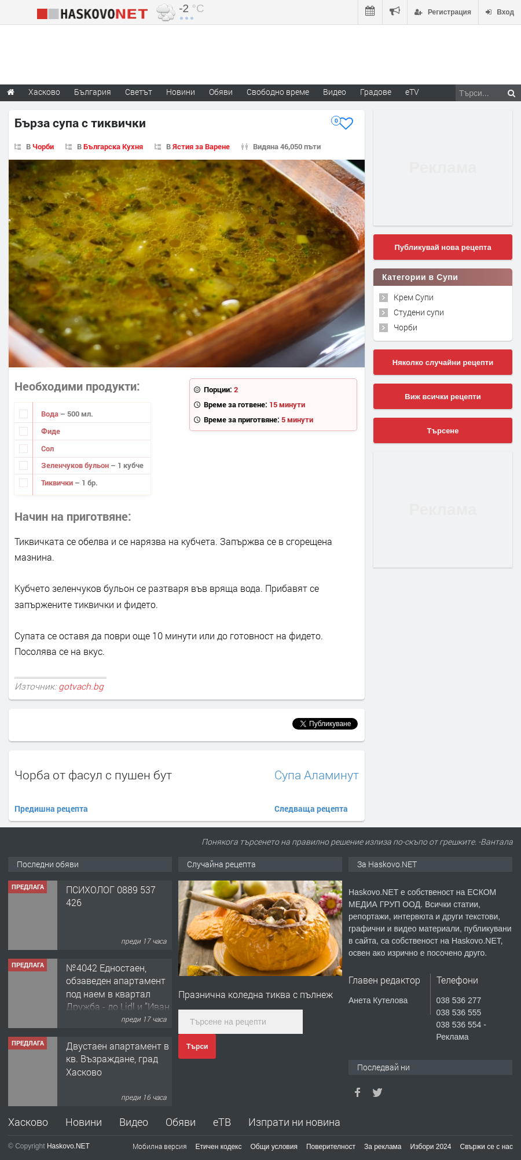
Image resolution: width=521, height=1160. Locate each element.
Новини (180, 91)
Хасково (28, 1122)
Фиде (50, 431)
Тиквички (58, 482)
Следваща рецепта (311, 808)
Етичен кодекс (219, 1147)
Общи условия (274, 1147)
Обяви (181, 1122)
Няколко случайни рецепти (442, 362)
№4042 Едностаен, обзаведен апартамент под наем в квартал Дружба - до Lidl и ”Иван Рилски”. (118, 994)
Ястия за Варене (201, 146)
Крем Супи (414, 297)
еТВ (222, 1122)
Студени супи (419, 312)
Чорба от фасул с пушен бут (93, 775)
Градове (375, 91)
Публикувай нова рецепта (442, 247)
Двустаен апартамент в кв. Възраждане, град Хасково (117, 1059)
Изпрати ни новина (294, 1122)
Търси (197, 1047)
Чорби (43, 146)
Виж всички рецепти (442, 396)
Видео (133, 1122)
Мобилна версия (160, 1146)
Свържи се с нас (486, 1147)
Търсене (443, 430)
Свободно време (278, 91)
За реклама (383, 1147)
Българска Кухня (113, 146)
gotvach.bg (81, 686)
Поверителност (330, 1147)
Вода (50, 413)
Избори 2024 (431, 1147)
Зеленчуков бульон (76, 465)
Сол (47, 448)
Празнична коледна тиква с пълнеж (255, 994)
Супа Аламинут (316, 775)
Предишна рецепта (51, 808)
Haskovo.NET (68, 1146)
